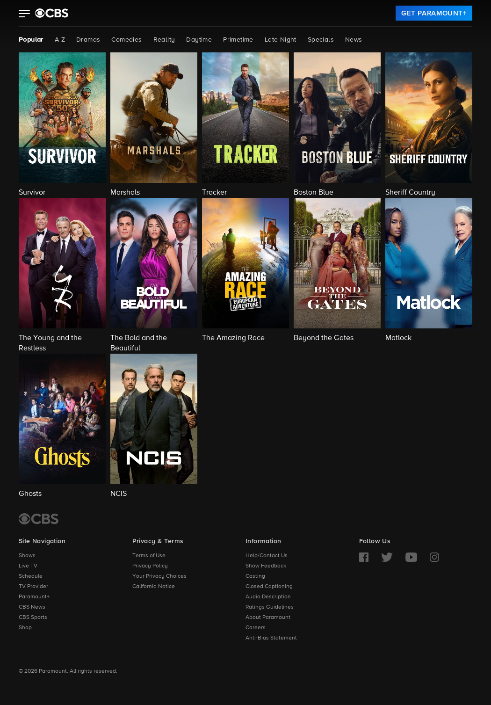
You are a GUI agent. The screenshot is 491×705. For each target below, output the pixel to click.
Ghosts (30, 494)
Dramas (88, 39)
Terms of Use (149, 556)
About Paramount (268, 617)
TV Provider (33, 586)
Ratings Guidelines (270, 607)
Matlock (398, 338)
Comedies (126, 39)
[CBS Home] (38, 518)
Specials (321, 39)
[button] (24, 14)
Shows (27, 556)
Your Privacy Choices (159, 576)
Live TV (28, 566)
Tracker (214, 192)
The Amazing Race (233, 338)
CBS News (32, 607)
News (353, 39)
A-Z (60, 39)
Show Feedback (266, 566)
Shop (25, 628)
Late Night (280, 39)
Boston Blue (313, 192)
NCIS (118, 494)
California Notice (153, 586)
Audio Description (268, 597)
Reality (164, 39)
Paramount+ (34, 597)
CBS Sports (33, 617)
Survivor (32, 192)
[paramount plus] (51, 13)
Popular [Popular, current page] (31, 39)
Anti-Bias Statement (271, 638)
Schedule (31, 576)
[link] (434, 13)
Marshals (125, 192)
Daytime (199, 39)
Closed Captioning (269, 586)
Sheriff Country (410, 192)
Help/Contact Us (267, 556)
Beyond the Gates (324, 338)
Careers (256, 628)
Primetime (238, 39)
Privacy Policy (150, 566)
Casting (255, 576)
